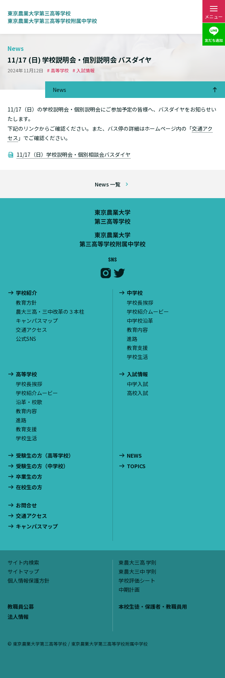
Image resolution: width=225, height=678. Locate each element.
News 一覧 (107, 184)
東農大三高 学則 (138, 562)
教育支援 (137, 347)
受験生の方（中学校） (42, 466)
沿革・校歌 (29, 402)
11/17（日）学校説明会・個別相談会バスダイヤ (74, 154)
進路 (132, 338)
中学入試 (137, 384)
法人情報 (18, 616)
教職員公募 (21, 606)
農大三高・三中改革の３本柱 (50, 311)
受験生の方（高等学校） (45, 455)
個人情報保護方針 (29, 580)
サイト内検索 (23, 562)
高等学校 (26, 374)
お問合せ (26, 505)
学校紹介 (26, 293)
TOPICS (136, 466)
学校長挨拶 (140, 302)
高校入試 (137, 393)
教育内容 (137, 329)
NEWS (134, 455)
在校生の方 (29, 487)
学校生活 (137, 356)
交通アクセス (31, 329)
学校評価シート (137, 580)
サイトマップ (23, 571)
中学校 (135, 293)
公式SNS (26, 338)
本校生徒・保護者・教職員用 (153, 606)
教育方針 (26, 302)
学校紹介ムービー (148, 311)
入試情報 (137, 374)
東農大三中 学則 (138, 571)
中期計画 (129, 589)
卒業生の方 (29, 476)
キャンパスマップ (37, 320)
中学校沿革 (140, 320)
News (59, 89)
